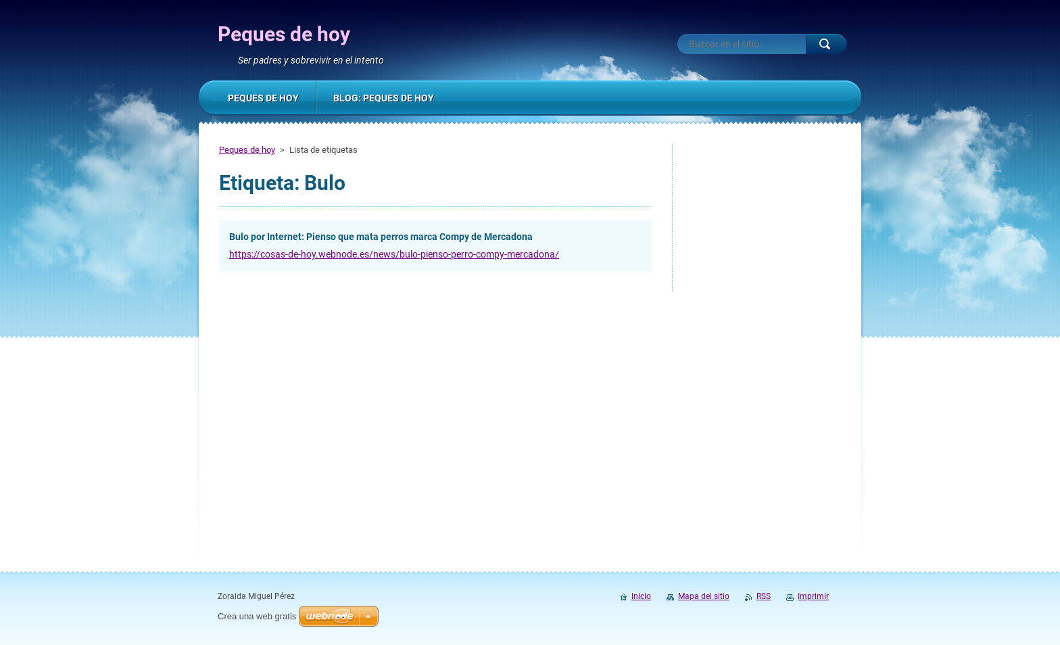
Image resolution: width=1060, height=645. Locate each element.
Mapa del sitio (703, 596)
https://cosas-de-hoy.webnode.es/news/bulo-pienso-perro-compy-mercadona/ (394, 254)
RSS (763, 596)
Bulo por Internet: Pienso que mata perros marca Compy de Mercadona (381, 236)
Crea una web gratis (257, 616)
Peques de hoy (247, 150)
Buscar (826, 44)
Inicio (641, 596)
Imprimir (813, 596)
